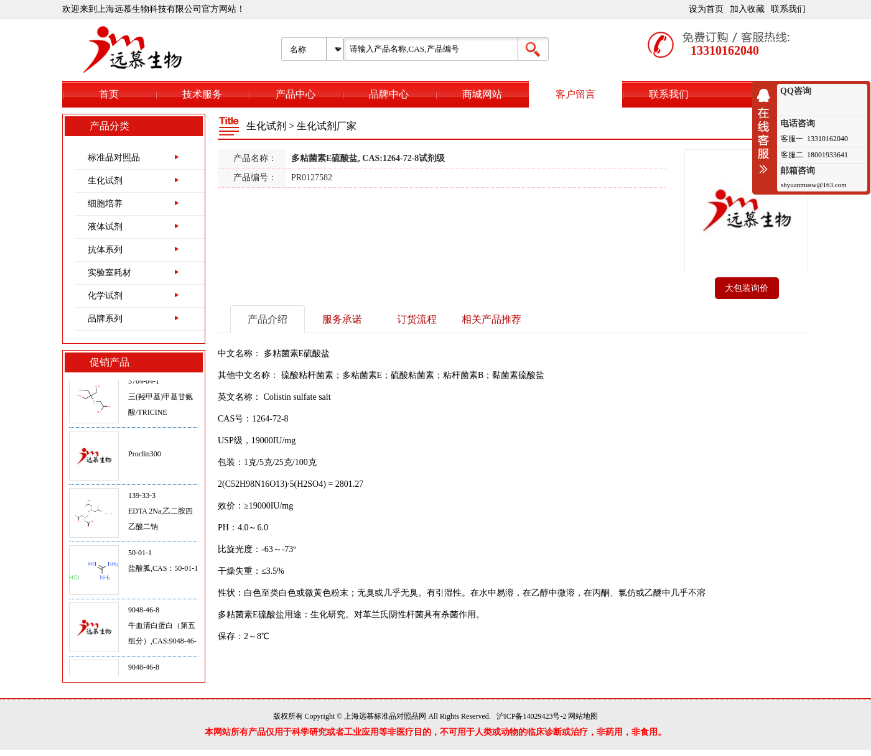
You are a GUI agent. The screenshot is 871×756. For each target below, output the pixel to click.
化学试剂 (105, 295)
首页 (109, 94)
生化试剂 (105, 180)
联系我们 (788, 9)
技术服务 (202, 94)
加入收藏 (747, 9)
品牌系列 (105, 318)
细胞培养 (105, 203)
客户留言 (575, 94)
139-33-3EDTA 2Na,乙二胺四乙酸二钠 (160, 513)
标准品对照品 (114, 157)
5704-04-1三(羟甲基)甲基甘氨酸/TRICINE (160, 398)
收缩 (766, 131)
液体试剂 (105, 226)
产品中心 (295, 94)
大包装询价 (746, 288)
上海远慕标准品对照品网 (385, 716)
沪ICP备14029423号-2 (531, 716)
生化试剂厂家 (326, 126)
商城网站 (482, 94)
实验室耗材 (109, 272)
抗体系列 (105, 249)
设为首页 (706, 9)
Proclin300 (144, 455)
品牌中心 (389, 94)
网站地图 (583, 716)
